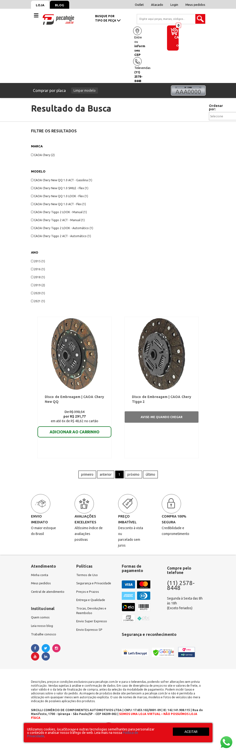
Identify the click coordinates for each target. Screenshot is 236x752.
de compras (183, 43)
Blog (62, 5)
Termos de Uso (87, 577)
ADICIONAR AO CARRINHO (74, 433)
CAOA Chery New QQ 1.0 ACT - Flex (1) (58, 204)
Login (174, 4)
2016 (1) (38, 269)
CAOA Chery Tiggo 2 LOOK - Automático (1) (62, 228)
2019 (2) (38, 285)
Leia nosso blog (42, 630)
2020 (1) (38, 293)
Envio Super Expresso (92, 626)
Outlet (139, 4)
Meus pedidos (195, 4)
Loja (41, 5)
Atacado (157, 4)
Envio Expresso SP (90, 634)
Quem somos (41, 621)
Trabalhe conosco (44, 638)
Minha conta (40, 577)
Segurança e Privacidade (94, 586)
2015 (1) (38, 261)
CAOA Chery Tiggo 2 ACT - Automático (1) (61, 236)
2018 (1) (38, 277)
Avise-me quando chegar (162, 418)
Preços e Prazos (88, 595)
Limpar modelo (85, 90)
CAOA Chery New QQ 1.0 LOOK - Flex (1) (59, 196)
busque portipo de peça (108, 18)
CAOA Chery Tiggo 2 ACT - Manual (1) (58, 220)
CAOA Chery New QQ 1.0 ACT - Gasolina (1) (61, 180)
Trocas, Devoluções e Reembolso (92, 614)
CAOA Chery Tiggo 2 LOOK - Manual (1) (59, 212)
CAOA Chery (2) (43, 155)
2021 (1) (38, 301)
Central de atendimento (49, 595)
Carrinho (183, 37)
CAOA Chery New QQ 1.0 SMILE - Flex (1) (59, 188)
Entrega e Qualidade (91, 603)
